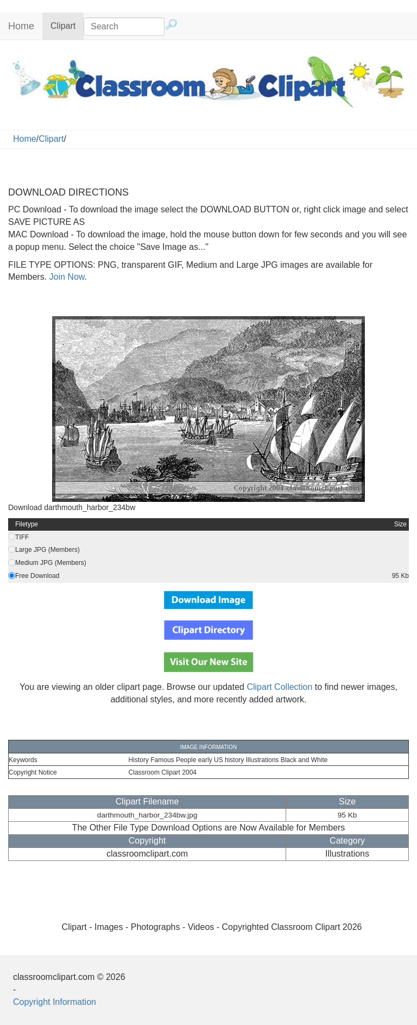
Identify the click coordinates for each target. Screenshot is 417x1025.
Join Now (65, 276)
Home (21, 26)
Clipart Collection (279, 686)
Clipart (67, 25)
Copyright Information (54, 1002)
